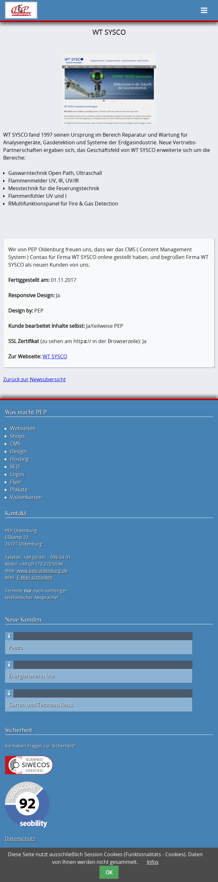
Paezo (15, 647)
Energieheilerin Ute (31, 675)
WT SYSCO (55, 356)
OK (109, 872)
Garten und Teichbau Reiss (40, 704)
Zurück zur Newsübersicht (34, 379)
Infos (153, 861)
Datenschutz (20, 838)
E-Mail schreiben (35, 577)
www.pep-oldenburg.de (42, 571)
